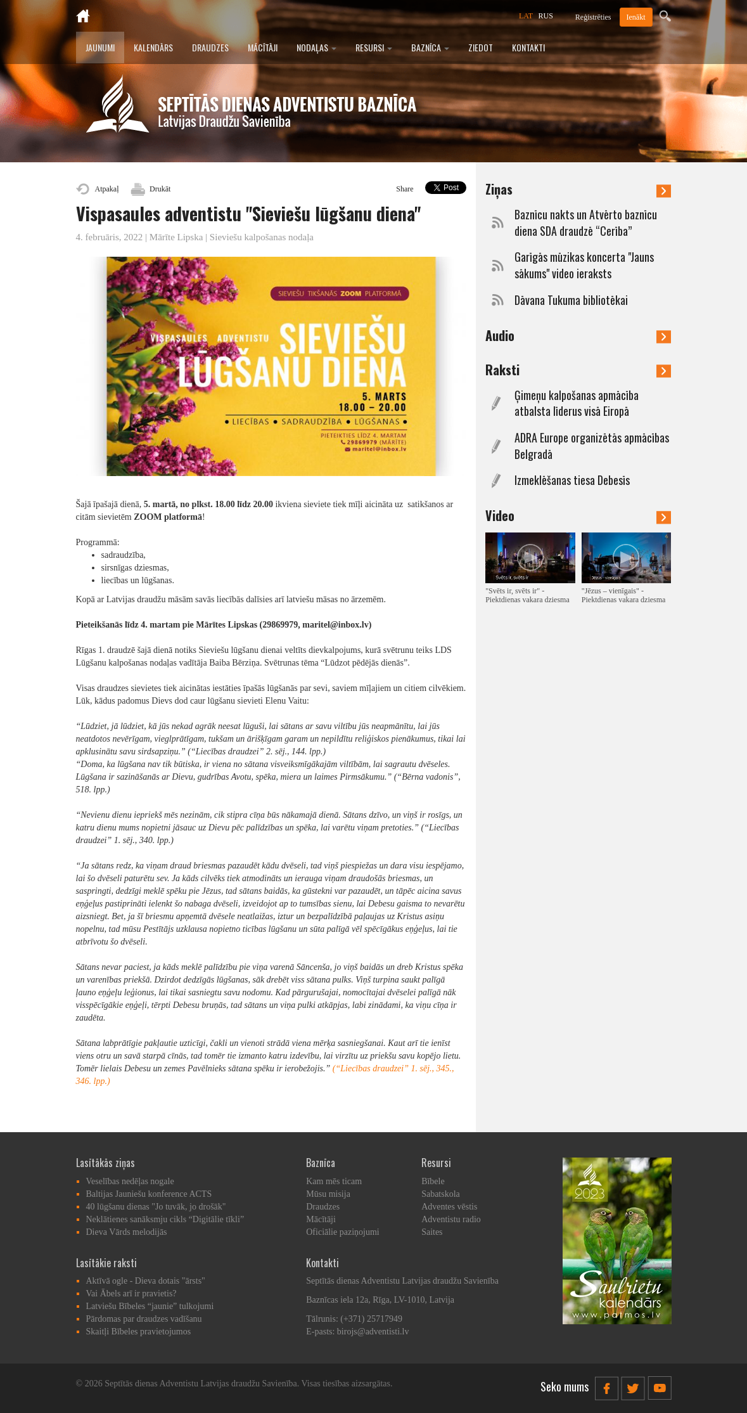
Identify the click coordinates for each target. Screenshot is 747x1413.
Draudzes (210, 47)
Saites (431, 1232)
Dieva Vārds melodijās (126, 1232)
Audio (578, 335)
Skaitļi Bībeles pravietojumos (138, 1331)
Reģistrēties (593, 17)
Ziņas (578, 189)
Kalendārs (153, 47)
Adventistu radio (451, 1219)
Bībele (433, 1181)
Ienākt (636, 17)
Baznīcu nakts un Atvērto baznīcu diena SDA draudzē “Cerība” (585, 223)
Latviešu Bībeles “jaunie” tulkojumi (150, 1306)
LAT (526, 15)
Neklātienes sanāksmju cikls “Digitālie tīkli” (165, 1219)
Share (404, 188)
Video (578, 515)
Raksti (578, 369)
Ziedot (480, 47)
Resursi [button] (373, 47)
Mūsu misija (328, 1194)
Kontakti (528, 47)
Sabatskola (440, 1194)
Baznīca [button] (430, 47)
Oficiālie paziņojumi (342, 1232)
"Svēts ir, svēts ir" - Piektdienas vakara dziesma (527, 595)
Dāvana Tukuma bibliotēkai (571, 300)
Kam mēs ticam (334, 1181)
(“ (336, 1068)
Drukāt (160, 188)
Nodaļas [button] (316, 47)
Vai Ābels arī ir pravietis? (131, 1293)
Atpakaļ (107, 188)
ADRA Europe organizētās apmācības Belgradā (591, 446)
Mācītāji (263, 47)
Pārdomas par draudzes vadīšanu (144, 1319)
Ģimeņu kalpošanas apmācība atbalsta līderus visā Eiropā (576, 403)
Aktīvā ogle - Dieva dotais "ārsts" (145, 1281)
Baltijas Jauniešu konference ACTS (149, 1194)
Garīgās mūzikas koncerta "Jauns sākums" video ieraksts (584, 265)
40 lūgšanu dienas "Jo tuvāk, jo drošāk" (156, 1206)
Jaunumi (100, 47)
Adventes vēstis (449, 1206)
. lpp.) (99, 1081)
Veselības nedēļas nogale (130, 1181)
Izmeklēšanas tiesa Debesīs (572, 480)
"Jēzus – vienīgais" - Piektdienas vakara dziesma (624, 595)
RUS (546, 15)
